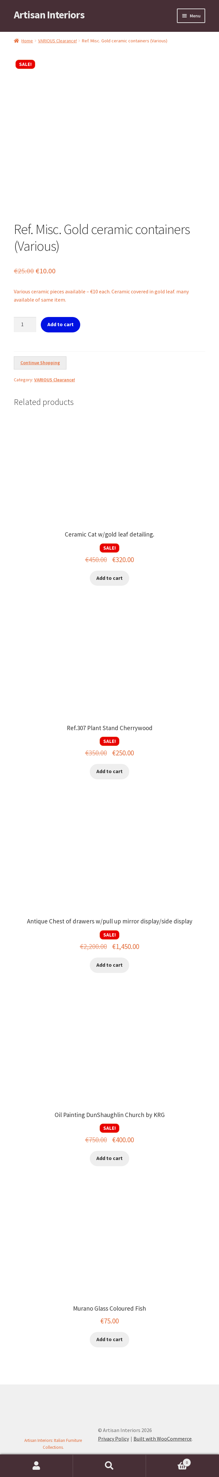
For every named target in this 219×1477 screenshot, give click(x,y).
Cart (168, 1461)
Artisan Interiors (49, 14)
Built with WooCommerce (163, 1438)
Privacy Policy (113, 1438)
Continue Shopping (40, 363)
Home (27, 41)
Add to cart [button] (109, 578)
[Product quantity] (25, 324)
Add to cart (60, 324)
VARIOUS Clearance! (57, 41)
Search (109, 1466)
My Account (36, 1466)
